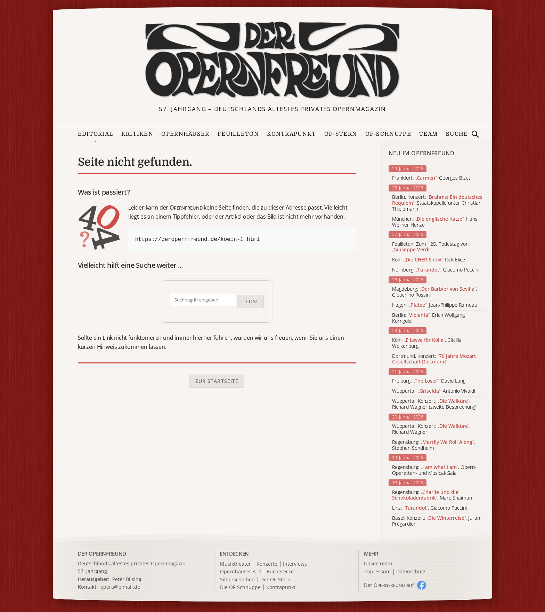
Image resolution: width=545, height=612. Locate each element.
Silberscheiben (237, 580)
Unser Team (378, 563)
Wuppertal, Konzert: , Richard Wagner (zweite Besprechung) (434, 404)
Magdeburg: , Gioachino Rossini (434, 292)
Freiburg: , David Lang (428, 381)
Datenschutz (410, 572)
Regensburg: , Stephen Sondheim (433, 445)
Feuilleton (238, 134)
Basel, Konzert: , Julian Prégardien (436, 521)
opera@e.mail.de (120, 586)
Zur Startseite (217, 381)
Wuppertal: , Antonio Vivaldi (433, 391)
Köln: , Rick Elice (428, 260)
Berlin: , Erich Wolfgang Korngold (428, 318)
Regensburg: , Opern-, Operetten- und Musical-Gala (435, 470)
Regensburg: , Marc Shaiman (432, 495)
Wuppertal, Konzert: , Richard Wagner (431, 429)
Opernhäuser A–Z (240, 572)
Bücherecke (280, 572)
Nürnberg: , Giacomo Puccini (435, 270)
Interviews (295, 564)
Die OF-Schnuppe (240, 587)
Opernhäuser (185, 134)
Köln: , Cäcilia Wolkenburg (427, 343)
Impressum (377, 572)
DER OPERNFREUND (102, 553)
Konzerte (267, 564)
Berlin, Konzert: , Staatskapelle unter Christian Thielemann (437, 203)
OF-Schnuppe (388, 134)
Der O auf (389, 585)
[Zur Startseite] (272, 60)
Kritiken (137, 134)
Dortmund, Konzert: (434, 359)
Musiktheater (235, 564)
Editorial (95, 134)
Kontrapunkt (291, 134)
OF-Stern (340, 134)
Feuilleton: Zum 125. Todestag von (430, 247)
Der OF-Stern (275, 580)
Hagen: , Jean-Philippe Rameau (434, 305)
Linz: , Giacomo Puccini (429, 508)
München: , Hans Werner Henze (435, 222)
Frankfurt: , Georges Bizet (431, 178)
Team (428, 134)
